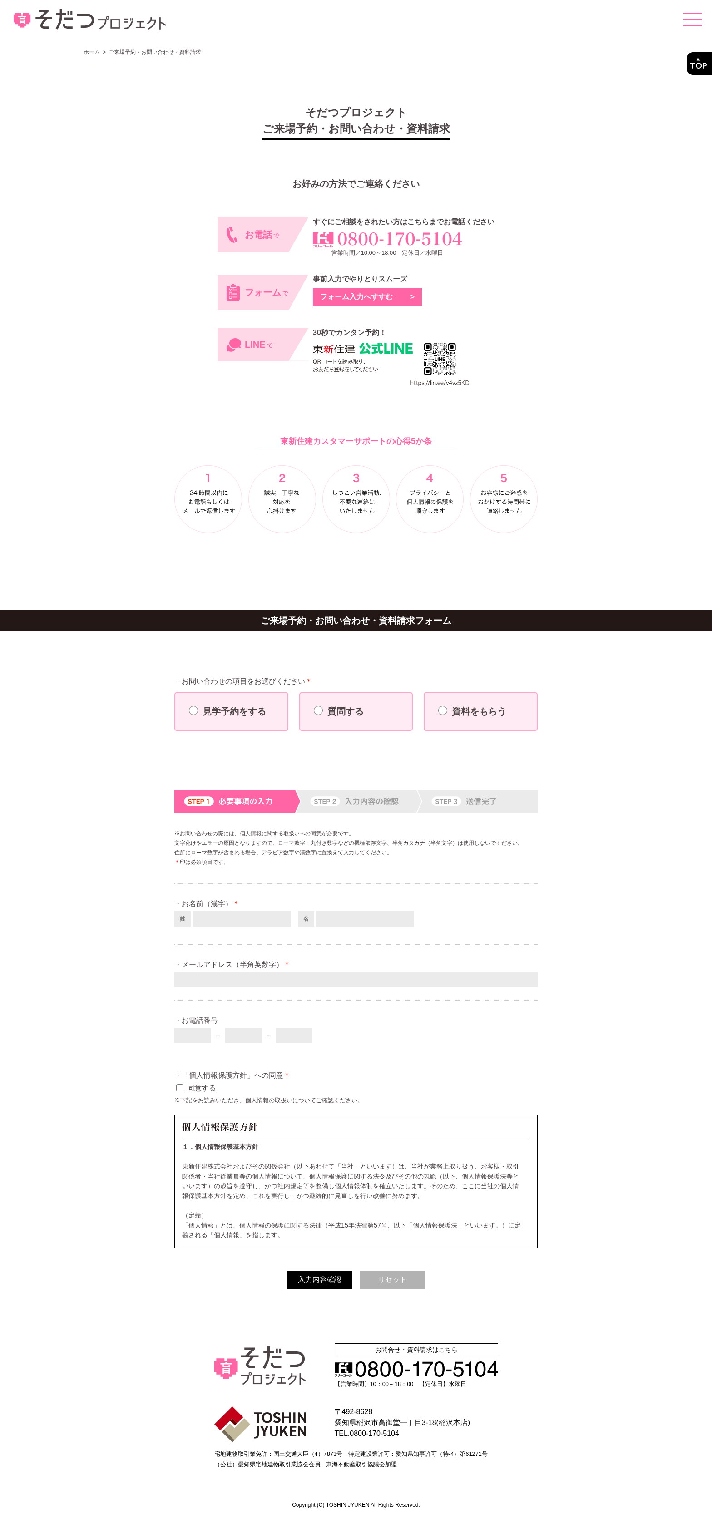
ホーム (92, 52)
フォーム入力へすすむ (367, 297)
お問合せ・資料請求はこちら (416, 1349)
